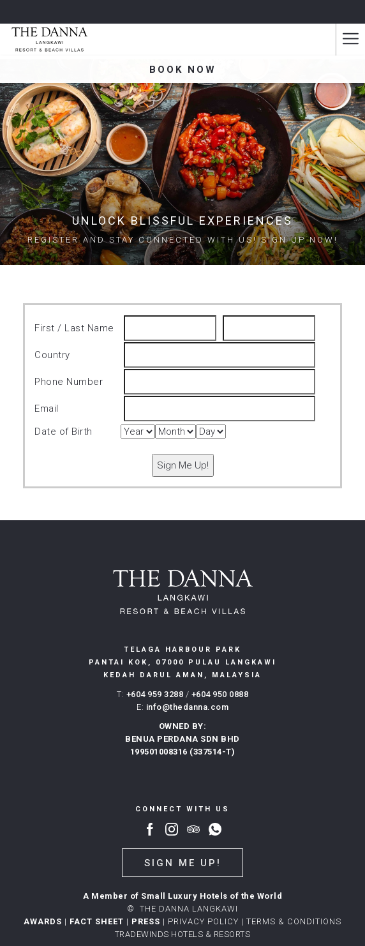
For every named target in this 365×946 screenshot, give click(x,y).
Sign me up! (182, 863)
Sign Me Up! (183, 465)
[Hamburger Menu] (350, 40)
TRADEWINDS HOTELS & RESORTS (183, 934)
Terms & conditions (293, 921)
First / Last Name (74, 328)
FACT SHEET (97, 921)
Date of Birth (63, 431)
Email (46, 408)
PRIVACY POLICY (203, 921)
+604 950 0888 (220, 694)
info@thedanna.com (187, 707)
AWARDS (43, 921)
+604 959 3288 (155, 694)
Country (52, 355)
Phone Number (68, 381)
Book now (182, 69)
